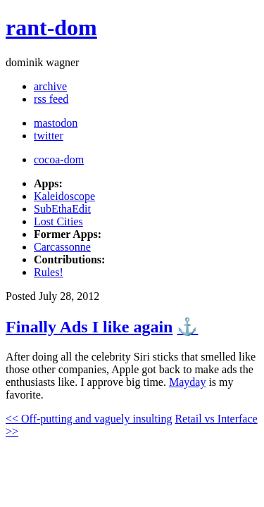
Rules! (48, 272)
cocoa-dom (59, 159)
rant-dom (51, 27)
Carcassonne (62, 247)
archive (50, 86)
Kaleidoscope (64, 196)
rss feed (51, 99)
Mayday (187, 382)
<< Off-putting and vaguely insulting (89, 419)
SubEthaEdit (62, 209)
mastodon (55, 123)
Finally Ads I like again (89, 327)
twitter (48, 136)
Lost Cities (58, 221)
